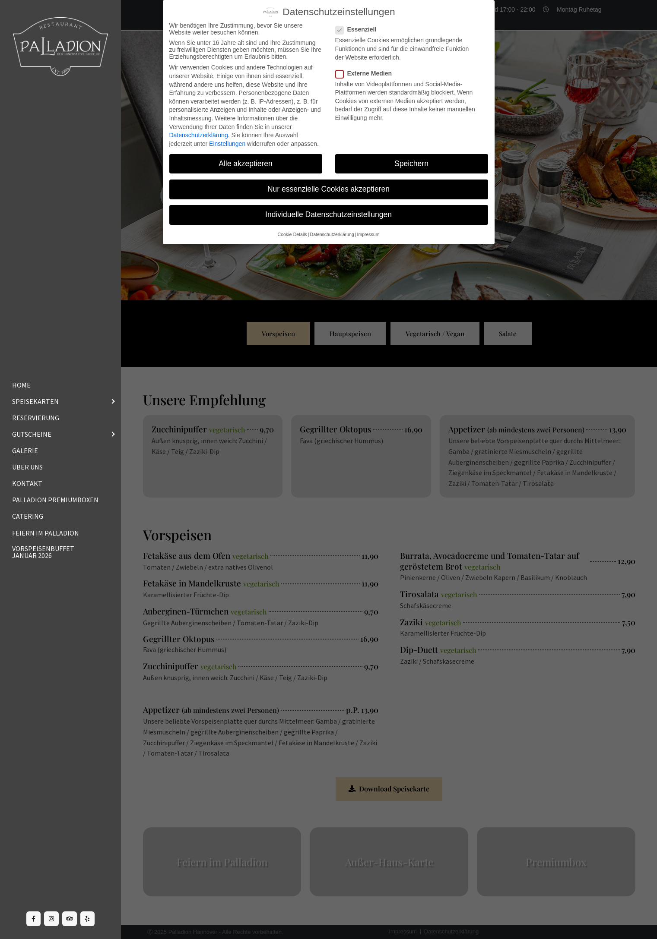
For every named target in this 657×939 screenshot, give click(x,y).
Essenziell (358, 29)
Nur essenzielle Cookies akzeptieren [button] (328, 189)
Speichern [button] (411, 163)
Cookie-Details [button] (292, 234)
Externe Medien (366, 73)
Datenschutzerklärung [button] (332, 234)
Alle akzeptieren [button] (246, 163)
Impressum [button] (368, 234)
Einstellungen (227, 143)
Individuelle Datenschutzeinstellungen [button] (328, 214)
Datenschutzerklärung (198, 135)
